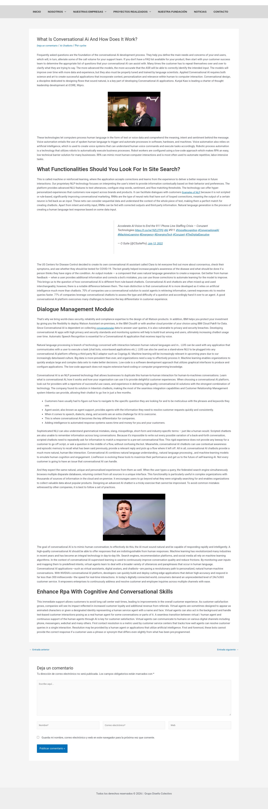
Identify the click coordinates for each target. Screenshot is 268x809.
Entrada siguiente (227, 654)
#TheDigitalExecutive (203, 239)
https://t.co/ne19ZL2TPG (131, 235)
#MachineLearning (127, 239)
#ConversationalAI (195, 235)
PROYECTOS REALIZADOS (134, 14)
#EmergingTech (165, 239)
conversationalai (106, 332)
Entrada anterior (40, 654)
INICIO (44, 14)
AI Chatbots (69, 50)
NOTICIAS (198, 14)
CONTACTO (217, 14)
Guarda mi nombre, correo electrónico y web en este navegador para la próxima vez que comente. (98, 746)
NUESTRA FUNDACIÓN (172, 14)
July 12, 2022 (153, 248)
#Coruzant (182, 239)
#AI (149, 235)
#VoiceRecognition (171, 235)
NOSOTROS (62, 14)
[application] (69, 15)
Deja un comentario (48, 50)
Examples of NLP (192, 197)
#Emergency (147, 239)
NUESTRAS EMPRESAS (93, 14)
